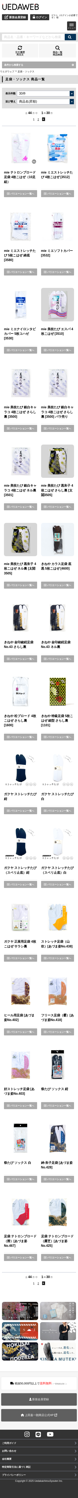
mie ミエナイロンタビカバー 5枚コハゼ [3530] (20, 333)
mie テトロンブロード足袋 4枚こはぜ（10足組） (20, 177)
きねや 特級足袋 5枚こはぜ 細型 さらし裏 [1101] (57, 720)
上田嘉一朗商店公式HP (39, 1415)
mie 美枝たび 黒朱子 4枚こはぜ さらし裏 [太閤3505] (57, 490)
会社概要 (7, 1459)
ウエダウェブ (7, 71)
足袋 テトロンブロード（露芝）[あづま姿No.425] (57, 1241)
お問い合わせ (9, 1451)
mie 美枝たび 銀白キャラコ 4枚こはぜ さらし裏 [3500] (20, 412)
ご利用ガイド (9, 1443)
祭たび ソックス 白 (17, 1162)
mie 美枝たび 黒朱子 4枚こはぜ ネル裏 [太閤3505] (20, 568)
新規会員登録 (39, 1399)
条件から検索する (39, 65)
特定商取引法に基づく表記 (16, 1467)
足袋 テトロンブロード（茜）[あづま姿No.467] (20, 1241)
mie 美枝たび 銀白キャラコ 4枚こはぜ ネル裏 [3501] (20, 490)
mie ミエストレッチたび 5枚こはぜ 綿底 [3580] (20, 255)
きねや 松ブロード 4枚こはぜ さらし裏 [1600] (20, 720)
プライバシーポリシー (14, 1475)
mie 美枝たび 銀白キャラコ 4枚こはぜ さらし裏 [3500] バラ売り (57, 412)
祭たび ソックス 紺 (54, 1089)
